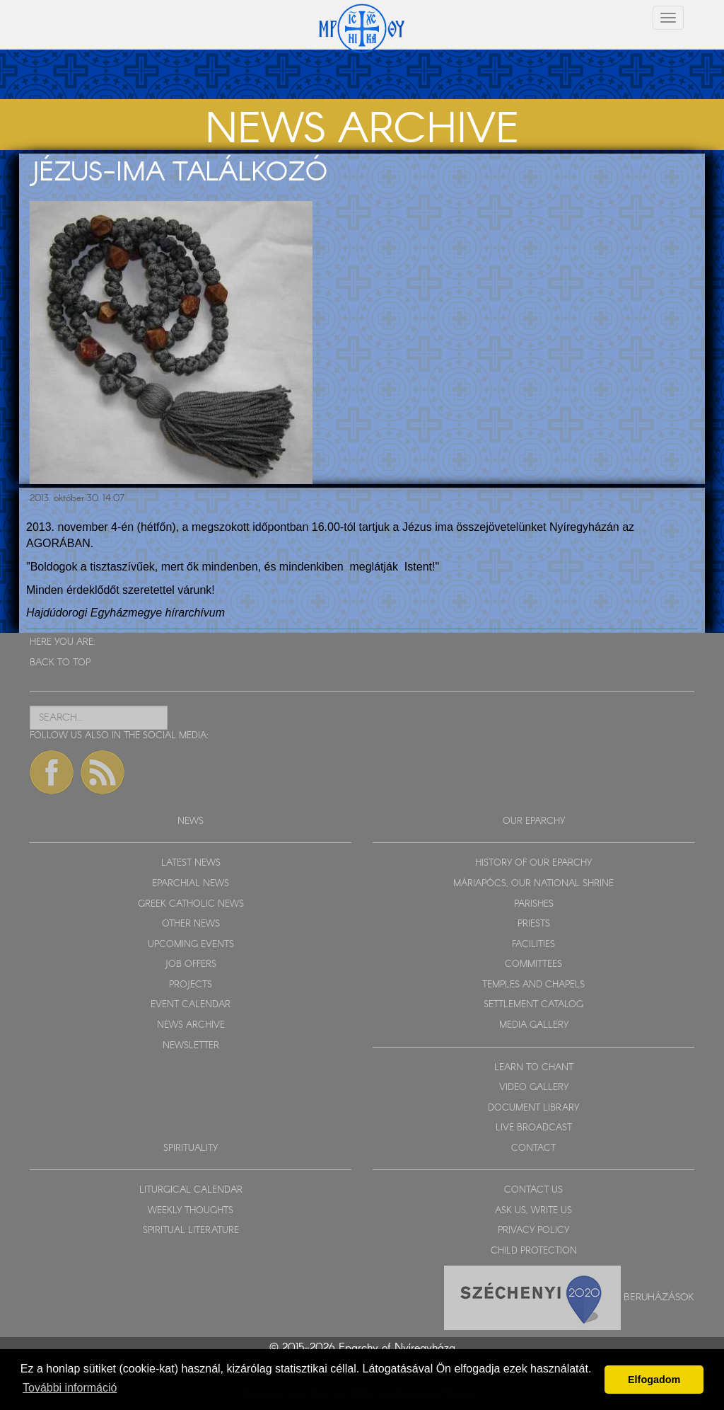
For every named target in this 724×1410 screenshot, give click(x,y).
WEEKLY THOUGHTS (190, 1210)
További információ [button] (70, 1388)
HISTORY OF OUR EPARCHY (533, 863)
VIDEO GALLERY (533, 1087)
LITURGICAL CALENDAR (191, 1190)
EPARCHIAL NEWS (190, 883)
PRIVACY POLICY (533, 1230)
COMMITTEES (533, 964)
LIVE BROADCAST (534, 1128)
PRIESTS (534, 924)
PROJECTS (190, 985)
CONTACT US (533, 1190)
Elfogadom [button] (654, 1379)
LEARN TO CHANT (533, 1067)
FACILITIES (533, 944)
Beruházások (659, 1297)
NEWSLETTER (191, 1046)
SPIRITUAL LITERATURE (191, 1230)
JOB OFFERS (190, 964)
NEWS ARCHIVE (191, 1025)
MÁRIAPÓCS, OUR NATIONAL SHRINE (533, 883)
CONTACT (533, 1148)
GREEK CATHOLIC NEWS (191, 904)
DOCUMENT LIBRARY (533, 1108)
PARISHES (534, 904)
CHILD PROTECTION (534, 1251)
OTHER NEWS (191, 924)
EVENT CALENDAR (190, 1004)
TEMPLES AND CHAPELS (533, 985)
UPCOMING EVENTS (191, 944)
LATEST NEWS (191, 863)
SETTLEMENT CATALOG (533, 1004)
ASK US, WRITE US (533, 1210)
